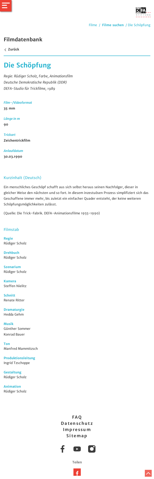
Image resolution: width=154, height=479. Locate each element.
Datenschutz (77, 423)
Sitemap (77, 435)
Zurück (11, 49)
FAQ (77, 417)
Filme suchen (113, 25)
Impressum (77, 429)
